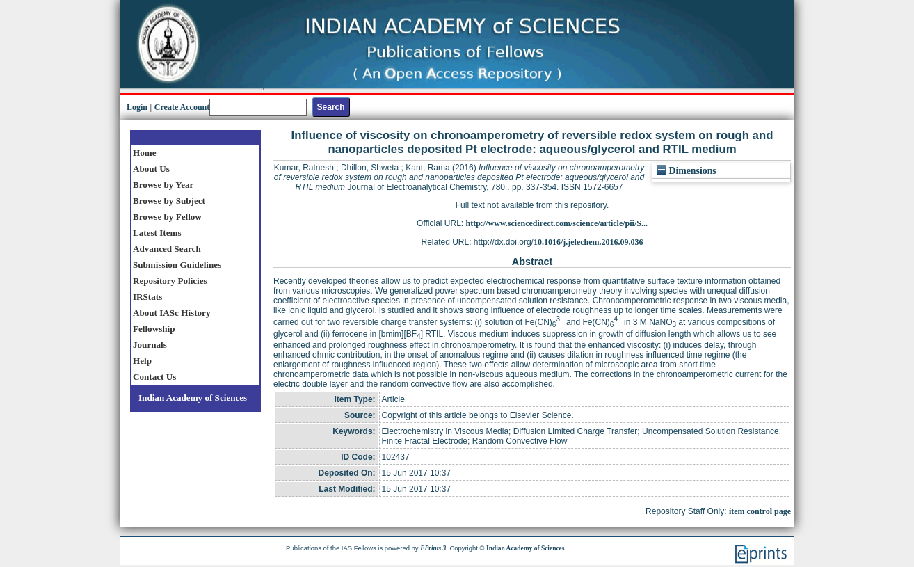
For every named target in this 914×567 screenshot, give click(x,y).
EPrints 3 (433, 548)
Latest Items (157, 232)
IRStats (147, 297)
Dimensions (686, 171)
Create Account (181, 107)
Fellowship (154, 329)
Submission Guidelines (177, 264)
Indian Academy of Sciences (192, 397)
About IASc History (171, 313)
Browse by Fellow (167, 216)
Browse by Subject (169, 200)
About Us (151, 168)
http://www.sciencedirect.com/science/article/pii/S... (557, 223)
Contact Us (154, 377)
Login (137, 107)
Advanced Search (167, 248)
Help (142, 361)
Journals (150, 345)
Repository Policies (170, 280)
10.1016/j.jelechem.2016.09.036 (588, 242)
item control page (760, 511)
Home (145, 152)
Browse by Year (163, 184)
